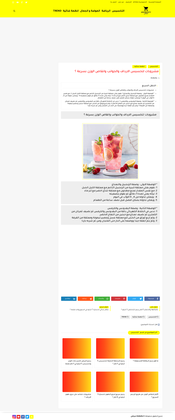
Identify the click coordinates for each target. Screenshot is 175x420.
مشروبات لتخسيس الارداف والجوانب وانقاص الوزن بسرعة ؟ (131, 90)
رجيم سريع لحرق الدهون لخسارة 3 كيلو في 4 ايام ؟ (111, 396)
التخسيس (118, 11)
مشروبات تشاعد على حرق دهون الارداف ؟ (78, 396)
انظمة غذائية (70, 11)
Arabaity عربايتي (137, 416)
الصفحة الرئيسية (155, 2)
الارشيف (129, 2)
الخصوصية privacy (140, 2)
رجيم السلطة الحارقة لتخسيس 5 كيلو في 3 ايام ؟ (111, 362)
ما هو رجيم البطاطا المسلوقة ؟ (145, 361)
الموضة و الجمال (90, 11)
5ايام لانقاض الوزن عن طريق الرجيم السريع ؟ (144, 396)
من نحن (121, 2)
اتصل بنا (113, 2)
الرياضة (106, 11)
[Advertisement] (87, 41)
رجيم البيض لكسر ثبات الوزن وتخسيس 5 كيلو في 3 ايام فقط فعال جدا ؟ (78, 362)
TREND (57, 11)
